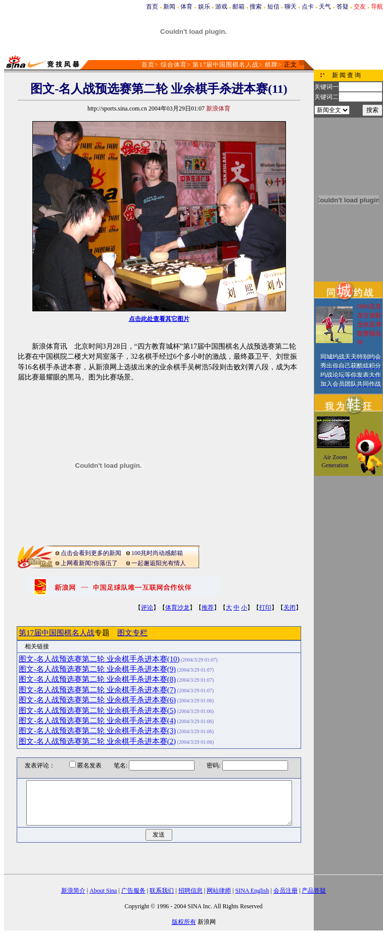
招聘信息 (190, 890)
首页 (152, 6)
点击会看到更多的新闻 (91, 553)
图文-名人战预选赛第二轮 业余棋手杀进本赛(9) (97, 669)
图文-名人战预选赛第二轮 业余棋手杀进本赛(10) (99, 659)
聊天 (290, 6)
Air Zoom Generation (334, 461)
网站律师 (219, 890)
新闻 (169, 6)
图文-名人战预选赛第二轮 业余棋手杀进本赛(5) (97, 710)
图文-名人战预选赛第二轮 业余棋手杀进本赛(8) (97, 679)
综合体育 (174, 64)
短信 (273, 6)
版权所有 (184, 921)
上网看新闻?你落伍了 (89, 563)
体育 (186, 6)
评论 (147, 607)
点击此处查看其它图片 (159, 318)
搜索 (256, 6)
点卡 (308, 6)
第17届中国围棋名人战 (226, 64)
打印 (265, 607)
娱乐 (204, 6)
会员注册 (285, 890)
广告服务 (133, 890)
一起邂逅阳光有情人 (158, 563)
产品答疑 (314, 890)
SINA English (252, 890)
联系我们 (162, 890)
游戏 (221, 6)
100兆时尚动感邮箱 (157, 553)
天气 (325, 6)
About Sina (103, 890)
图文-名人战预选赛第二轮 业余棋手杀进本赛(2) (97, 741)
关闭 (289, 607)
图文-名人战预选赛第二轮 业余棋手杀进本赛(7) (97, 690)
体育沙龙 (177, 607)
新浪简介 (73, 890)
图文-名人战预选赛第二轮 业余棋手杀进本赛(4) (97, 721)
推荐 (208, 607)
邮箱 (238, 6)
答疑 (343, 6)
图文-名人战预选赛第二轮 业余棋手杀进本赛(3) (97, 731)
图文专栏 (132, 633)
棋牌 (271, 64)
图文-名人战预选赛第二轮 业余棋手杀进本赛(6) (97, 700)
